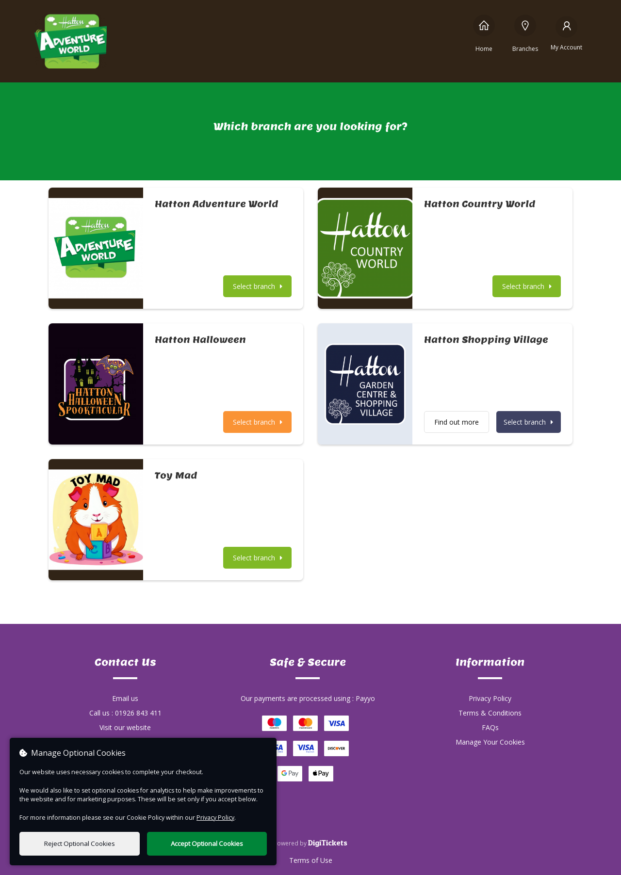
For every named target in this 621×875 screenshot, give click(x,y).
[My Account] (566, 33)
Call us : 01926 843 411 (125, 712)
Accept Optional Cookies (207, 843)
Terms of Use (310, 860)
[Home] (484, 33)
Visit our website (125, 727)
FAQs (490, 727)
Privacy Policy (490, 698)
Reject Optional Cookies (79, 843)
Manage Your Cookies (490, 742)
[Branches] (525, 33)
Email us (125, 698)
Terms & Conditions (490, 712)
